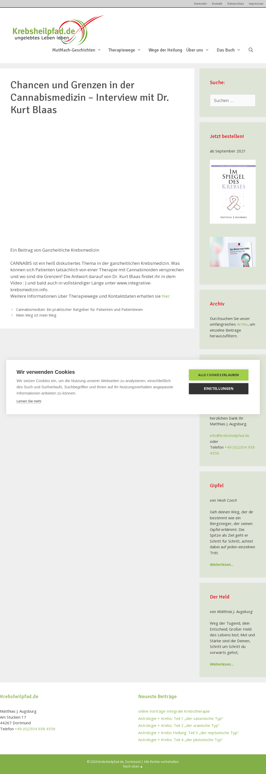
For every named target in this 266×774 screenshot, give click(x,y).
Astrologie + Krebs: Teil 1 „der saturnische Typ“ (180, 718)
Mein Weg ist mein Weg (36, 315)
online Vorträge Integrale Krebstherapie (174, 711)
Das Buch (231, 50)
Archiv (242, 324)
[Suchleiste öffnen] (251, 50)
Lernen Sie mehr (29, 401)
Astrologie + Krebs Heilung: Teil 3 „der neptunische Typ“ (188, 732)
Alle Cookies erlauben (218, 375)
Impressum (256, 4)
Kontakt (217, 4)
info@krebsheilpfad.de (229, 435)
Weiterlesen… (222, 564)
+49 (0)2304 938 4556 (35, 728)
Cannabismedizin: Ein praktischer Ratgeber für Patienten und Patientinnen (79, 309)
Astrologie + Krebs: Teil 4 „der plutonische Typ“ (180, 739)
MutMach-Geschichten (79, 50)
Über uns (200, 50)
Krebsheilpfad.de (111, 762)
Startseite (200, 4)
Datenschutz (235, 4)
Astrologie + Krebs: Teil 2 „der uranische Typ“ (178, 725)
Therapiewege (127, 50)
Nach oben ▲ (133, 766)
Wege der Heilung (165, 50)
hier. (166, 296)
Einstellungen (218, 388)
